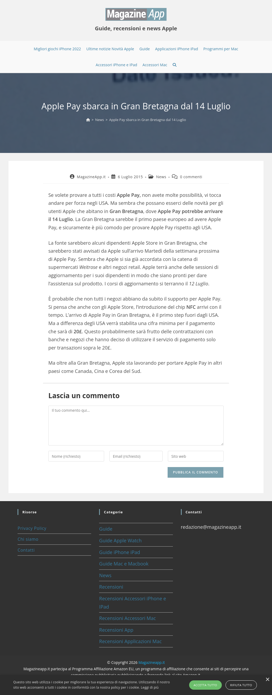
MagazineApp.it (91, 176)
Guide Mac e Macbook (123, 563)
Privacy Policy (32, 528)
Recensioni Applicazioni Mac (130, 641)
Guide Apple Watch (120, 540)
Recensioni (111, 587)
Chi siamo (28, 539)
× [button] (267, 680)
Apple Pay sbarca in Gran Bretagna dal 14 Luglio (147, 119)
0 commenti (191, 176)
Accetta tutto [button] (205, 685)
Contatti (26, 550)
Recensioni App (116, 630)
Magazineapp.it (151, 662)
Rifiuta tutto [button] (241, 685)
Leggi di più (150, 687)
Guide (105, 529)
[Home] (88, 119)
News (161, 176)
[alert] (136, 685)
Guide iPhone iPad (119, 552)
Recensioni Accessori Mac (127, 618)
